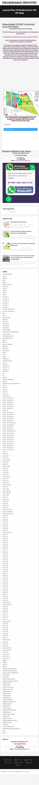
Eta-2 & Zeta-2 (6, 317)
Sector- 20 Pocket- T (8, 447)
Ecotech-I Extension (8, 309)
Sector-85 (5, 629)
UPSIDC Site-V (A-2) (8, 687)
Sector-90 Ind (6, 639)
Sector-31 (5, 538)
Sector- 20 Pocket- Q (8, 441)
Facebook (8, 759)
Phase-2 (5, 377)
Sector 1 (5, 385)
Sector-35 (5, 544)
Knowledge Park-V (8, 338)
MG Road (5, 346)
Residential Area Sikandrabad (11, 383)
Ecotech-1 (5, 297)
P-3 (3, 373)
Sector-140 (6, 489)
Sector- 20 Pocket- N (8, 435)
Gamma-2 (5, 321)
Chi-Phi (5, 288)
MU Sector (6, 348)
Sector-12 (5, 470)
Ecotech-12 (6, 301)
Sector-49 (5, 571)
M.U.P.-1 (5, 340)
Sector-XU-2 (6, 656)
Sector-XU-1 (6, 654)
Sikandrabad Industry (19, 2)
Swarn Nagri (6, 675)
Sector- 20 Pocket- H (8, 425)
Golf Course (6, 323)
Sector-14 (5, 487)
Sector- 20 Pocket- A (8, 412)
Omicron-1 (6, 365)
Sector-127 (6, 478)
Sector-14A (6, 495)
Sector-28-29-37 (7, 532)
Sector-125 (6, 474)
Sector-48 (5, 569)
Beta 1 (4, 280)
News (4, 354)
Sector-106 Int (6, 460)
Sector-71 (5, 615)
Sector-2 (5, 518)
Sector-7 (5, 613)
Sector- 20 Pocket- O (8, 437)
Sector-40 (5, 553)
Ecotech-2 (5, 303)
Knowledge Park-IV (8, 336)
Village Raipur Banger (9, 714)
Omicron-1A (6, 367)
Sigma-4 (5, 666)
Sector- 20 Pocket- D (8, 418)
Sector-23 (5, 524)
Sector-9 (5, 637)
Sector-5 (5, 573)
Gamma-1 (5, 319)
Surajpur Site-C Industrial (10, 670)
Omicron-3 (6, 371)
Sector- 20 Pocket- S (8, 445)
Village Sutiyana (7, 718)
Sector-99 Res (6, 650)
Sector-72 (5, 617)
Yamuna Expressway (8, 726)
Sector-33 (5, 540)
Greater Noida (6, 330)
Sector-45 (5, 563)
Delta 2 (4, 292)
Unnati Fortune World (9, 679)
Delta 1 (4, 290)
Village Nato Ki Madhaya (9, 710)
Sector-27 (5, 530)
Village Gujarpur (7, 704)
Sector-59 (5, 592)
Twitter (18, 759)
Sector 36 (5, 392)
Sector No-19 (6, 396)
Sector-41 (5, 555)
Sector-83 (5, 625)
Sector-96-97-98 (7, 648)
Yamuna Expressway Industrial (11, 728)
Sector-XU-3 (6, 658)
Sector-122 (6, 472)
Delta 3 (4, 294)
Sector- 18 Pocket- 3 (8, 402)
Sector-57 (5, 588)
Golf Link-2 (6, 328)
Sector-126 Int (6, 476)
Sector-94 (5, 646)
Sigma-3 (5, 664)
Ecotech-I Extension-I (9, 311)
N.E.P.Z (4, 352)
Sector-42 (5, 557)
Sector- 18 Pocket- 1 (8, 398)
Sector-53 (5, 582)
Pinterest (19, 762)
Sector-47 (5, 567)
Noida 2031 (6, 359)
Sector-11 (5, 464)
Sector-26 (5, 528)
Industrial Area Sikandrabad (11, 332)
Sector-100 (6, 456)
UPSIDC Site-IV (7, 683)
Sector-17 (5, 507)
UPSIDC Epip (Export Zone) (10, 681)
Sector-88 (5, 633)
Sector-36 (5, 547)
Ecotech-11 (6, 299)
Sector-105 (6, 458)
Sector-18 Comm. (7, 509)
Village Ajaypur (7, 695)
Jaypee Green (6, 334)
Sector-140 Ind (7, 491)
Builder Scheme (7, 284)
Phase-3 (5, 381)
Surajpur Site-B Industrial (10, 668)
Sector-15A (6, 501)
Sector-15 (5, 497)
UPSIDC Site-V (7, 685)
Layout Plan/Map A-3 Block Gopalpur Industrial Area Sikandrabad (21, 232)
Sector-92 (5, 642)
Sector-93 (5, 644)
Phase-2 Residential (8, 379)
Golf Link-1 (6, 325)
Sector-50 (5, 575)
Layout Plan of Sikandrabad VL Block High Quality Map (23, 244)
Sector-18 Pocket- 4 (8, 513)
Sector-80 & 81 (7, 621)
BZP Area (5, 286)
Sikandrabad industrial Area (19, 222)
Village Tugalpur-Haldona (10, 720)
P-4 (3, 375)
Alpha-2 (5, 278)
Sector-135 (6, 482)
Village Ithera (6, 706)
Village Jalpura (7, 708)
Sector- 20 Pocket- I (8, 427)
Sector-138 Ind (7, 485)
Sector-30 (5, 536)
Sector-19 (5, 516)
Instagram (28, 759)
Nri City (5, 363)
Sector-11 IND (6, 466)
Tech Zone (6, 677)
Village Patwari (7, 712)
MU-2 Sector (6, 350)
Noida (4, 356)
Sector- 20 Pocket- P (8, 439)
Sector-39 (5, 549)
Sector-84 (5, 627)
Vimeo (29, 762)
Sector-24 (5, 526)
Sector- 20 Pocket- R (8, 443)
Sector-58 (5, 590)
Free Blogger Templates (10, 771)
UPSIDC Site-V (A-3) (8, 689)
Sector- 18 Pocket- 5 (8, 404)
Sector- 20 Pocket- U (8, 449)
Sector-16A (6, 505)
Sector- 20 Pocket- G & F (9, 423)
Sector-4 (5, 551)
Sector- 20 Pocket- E (8, 420)
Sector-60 (5, 596)
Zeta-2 (4, 732)
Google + (8, 762)
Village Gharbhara (8, 699)
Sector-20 (5, 520)
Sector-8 (5, 619)
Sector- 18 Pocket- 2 (8, 400)
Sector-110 (5, 468)
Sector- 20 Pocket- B (8, 414)
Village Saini (6, 716)
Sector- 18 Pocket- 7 (8, 408)
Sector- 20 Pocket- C (8, 416)
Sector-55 (5, 584)
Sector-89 (5, 635)
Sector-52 (5, 580)
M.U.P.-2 (5, 342)
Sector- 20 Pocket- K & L (9, 431)
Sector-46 (5, 565)
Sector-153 (6, 499)
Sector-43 (5, 559)
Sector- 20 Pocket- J (8, 429)
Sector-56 (5, 586)
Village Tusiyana (7, 722)
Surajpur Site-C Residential (10, 673)
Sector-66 (5, 606)
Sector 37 (5, 394)
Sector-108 (6, 462)
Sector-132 (6, 480)
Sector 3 (5, 390)
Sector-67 (5, 609)
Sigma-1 (5, 660)
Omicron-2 (6, 369)
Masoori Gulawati (7, 344)
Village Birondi (7, 697)
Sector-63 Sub (6, 602)
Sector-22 (5, 522)
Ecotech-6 (5, 307)
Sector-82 (5, 623)
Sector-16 (5, 503)
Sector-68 (5, 611)
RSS (18, 765)
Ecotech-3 (5, 305)
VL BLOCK (5, 724)
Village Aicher (7, 693)
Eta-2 (4, 315)
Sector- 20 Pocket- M (8, 433)
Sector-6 (5, 594)
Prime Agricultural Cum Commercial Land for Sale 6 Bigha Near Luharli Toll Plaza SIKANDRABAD (22, 257)
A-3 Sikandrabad (7, 274)
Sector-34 (5, 542)
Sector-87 (5, 631)
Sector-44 (5, 561)
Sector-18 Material (8, 511)
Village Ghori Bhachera (9, 701)
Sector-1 (5, 451)
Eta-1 (4, 313)
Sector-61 (5, 598)
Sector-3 (5, 534)
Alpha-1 (5, 276)
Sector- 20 (5, 410)
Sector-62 (5, 600)
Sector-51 (5, 578)
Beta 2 (4, 282)
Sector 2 (5, 387)
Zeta (4, 730)
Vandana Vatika (7, 691)
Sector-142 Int (6, 493)
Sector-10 (5, 454)
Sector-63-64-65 (7, 604)
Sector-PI (5, 652)
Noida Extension (7, 361)
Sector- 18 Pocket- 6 (8, 406)
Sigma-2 (5, 662)
